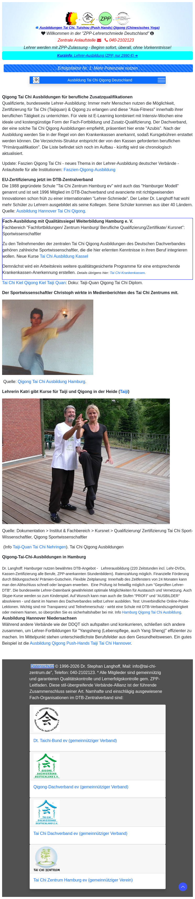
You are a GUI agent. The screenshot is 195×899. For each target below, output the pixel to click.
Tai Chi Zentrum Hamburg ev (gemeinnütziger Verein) (83, 880)
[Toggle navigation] (161, 80)
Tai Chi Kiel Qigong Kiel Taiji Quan (34, 282)
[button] (97, 55)
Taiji (124, 391)
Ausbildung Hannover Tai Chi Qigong (50, 211)
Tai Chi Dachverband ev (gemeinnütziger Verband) (80, 833)
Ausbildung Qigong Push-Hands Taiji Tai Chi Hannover (80, 643)
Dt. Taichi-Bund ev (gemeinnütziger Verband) (75, 740)
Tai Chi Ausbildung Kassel (64, 256)
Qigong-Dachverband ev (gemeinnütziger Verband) (81, 787)
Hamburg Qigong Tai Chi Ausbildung (151, 612)
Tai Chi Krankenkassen (127, 273)
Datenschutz (42, 666)
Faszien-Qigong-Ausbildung (89, 169)
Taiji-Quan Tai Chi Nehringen (39, 547)
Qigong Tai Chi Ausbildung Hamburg (51, 381)
